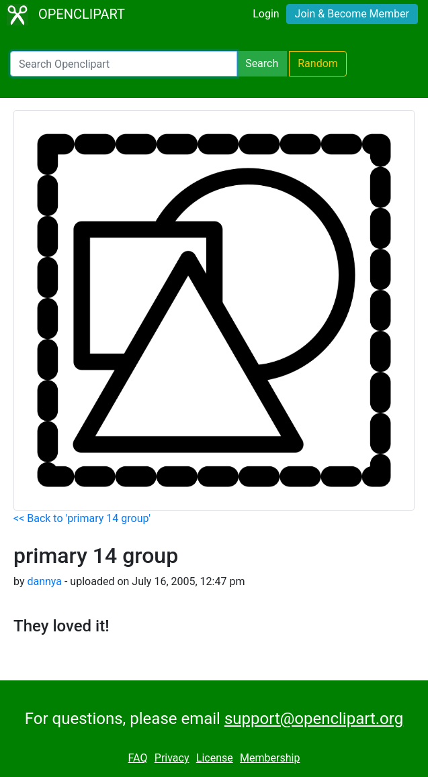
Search (261, 63)
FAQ (138, 758)
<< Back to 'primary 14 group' (82, 518)
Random (318, 63)
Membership (270, 758)
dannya (44, 581)
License (214, 758)
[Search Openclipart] (123, 63)
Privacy (172, 758)
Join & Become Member (352, 13)
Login (266, 13)
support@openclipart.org (313, 718)
